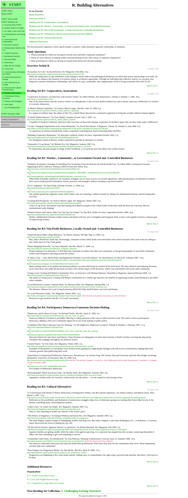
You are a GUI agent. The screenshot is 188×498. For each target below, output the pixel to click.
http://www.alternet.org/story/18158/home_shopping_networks (52, 249)
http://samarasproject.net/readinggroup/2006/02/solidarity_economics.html (56, 176)
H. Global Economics (10, 53)
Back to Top (153, 86)
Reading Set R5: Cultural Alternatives (45, 38)
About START (6, 14)
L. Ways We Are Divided (11, 66)
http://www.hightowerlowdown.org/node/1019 (45, 327)
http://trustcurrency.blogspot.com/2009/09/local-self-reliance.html (53, 264)
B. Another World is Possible (13, 28)
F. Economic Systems (10, 45)
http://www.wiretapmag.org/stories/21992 (43, 237)
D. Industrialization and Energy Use (13, 35)
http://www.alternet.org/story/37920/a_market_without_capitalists (53, 111)
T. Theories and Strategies (12, 101)
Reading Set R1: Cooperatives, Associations (48, 22)
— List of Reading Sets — (12, 108)
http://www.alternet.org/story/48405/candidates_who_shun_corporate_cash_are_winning (62, 331)
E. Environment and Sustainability (9, 41)
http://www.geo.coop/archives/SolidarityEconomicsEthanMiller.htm (53, 169)
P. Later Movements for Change (11, 83)
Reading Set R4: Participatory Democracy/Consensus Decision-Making (60, 34)
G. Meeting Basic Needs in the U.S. (13, 49)
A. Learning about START (11, 25)
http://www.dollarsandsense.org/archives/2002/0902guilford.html (52, 138)
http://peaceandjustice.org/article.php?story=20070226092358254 (53, 335)
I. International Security (11, 56)
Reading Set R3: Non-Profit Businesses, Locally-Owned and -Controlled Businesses (66, 30)
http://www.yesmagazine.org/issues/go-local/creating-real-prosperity (54, 203)
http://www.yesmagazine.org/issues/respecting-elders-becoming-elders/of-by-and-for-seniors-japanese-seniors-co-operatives (77, 430)
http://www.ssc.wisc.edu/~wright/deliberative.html (46, 366)
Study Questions (36, 15)
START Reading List (9, 22)
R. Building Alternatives (11, 93)
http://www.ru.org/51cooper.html (39, 99)
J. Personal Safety (9, 59)
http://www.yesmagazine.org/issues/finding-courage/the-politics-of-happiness (57, 418)
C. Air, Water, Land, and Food (13, 31)
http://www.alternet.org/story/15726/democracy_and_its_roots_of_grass (55, 316)
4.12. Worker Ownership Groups (41, 475)
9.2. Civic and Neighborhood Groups (42, 479)
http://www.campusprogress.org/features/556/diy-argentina (50, 192)
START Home (6, 11)
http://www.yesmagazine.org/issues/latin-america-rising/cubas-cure (54, 409)
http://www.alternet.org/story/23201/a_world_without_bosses (51, 120)
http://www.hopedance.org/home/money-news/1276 (47, 275)
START (15, 5)
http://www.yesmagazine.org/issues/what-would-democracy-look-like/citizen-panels (60, 346)
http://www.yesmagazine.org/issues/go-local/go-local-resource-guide (54, 296)
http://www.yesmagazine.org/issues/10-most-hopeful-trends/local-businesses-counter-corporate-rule (67, 287)
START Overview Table (10, 114)
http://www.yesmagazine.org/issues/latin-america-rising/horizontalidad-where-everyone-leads (64, 375)
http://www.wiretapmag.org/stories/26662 (43, 188)
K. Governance (8, 62)
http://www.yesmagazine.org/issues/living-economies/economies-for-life (55, 74)
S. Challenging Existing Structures (11, 97)
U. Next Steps (7, 104)
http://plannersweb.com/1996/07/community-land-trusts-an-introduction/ (55, 441)
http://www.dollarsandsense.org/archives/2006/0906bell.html (51, 215)
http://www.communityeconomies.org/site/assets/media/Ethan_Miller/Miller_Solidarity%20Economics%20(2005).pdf (73, 173)
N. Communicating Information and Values (13, 73)
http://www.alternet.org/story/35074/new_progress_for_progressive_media (56, 453)
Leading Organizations (10, 119)
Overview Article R (37, 18)
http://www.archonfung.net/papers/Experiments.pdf (47, 360)
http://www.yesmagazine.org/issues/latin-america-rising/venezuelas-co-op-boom (59, 146)
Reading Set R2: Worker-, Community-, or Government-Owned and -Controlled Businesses (69, 26)
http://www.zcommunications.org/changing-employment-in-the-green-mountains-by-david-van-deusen (67, 129)
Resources (5, 125)
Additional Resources (38, 42)
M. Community (7, 69)
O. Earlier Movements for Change (11, 78)
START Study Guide (9, 19)
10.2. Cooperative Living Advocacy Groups (45, 483)
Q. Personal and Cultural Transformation (11, 89)
